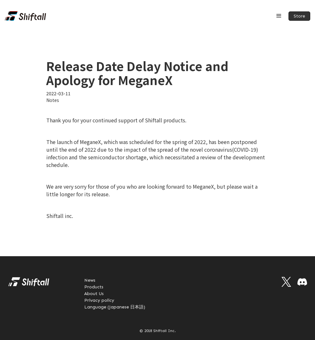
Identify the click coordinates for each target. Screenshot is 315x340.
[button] (279, 15)
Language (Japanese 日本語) (114, 307)
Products (93, 287)
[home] (25, 16)
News (89, 280)
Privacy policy (99, 300)
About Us (94, 293)
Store (299, 16)
